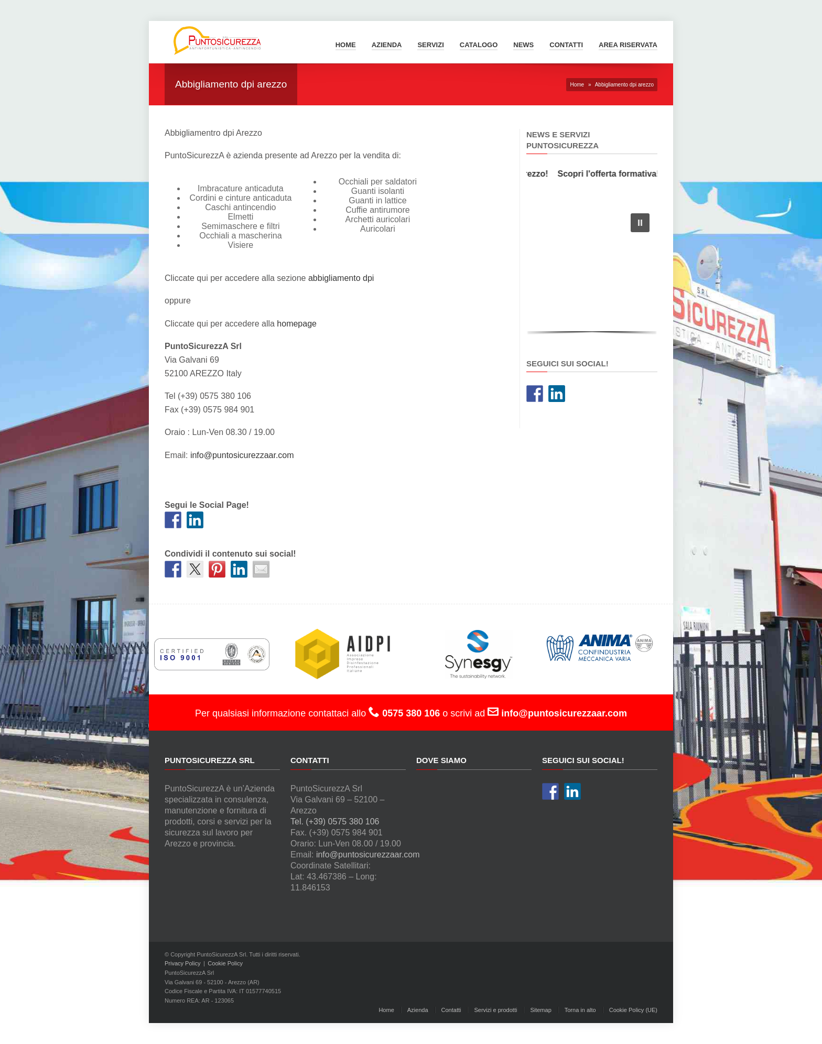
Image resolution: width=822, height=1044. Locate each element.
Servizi (430, 45)
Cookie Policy (225, 963)
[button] (640, 222)
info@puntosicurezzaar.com (242, 455)
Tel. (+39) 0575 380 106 (334, 821)
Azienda (387, 45)
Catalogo (478, 45)
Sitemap (540, 1010)
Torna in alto (580, 1010)
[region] (591, 271)
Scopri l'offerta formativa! (613, 173)
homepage (297, 323)
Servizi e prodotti (495, 1010)
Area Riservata (628, 45)
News (523, 45)
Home (346, 45)
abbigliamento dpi (341, 278)
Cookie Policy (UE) (633, 1010)
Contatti (566, 45)
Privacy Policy (182, 963)
